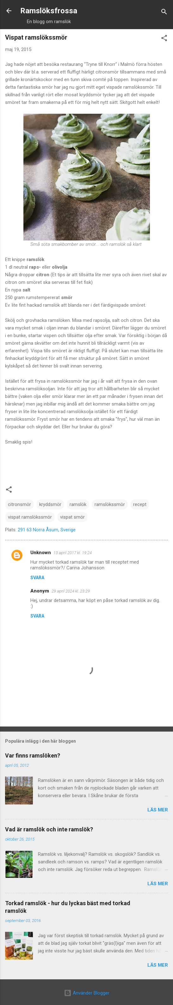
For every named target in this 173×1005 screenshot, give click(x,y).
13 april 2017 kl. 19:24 (72, 552)
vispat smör (72, 517)
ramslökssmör (110, 504)
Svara (37, 577)
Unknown (40, 552)
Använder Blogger (86, 993)
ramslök (78, 504)
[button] (164, 39)
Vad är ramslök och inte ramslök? (49, 829)
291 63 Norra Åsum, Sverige (47, 530)
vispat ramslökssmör (30, 517)
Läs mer (157, 810)
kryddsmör (50, 504)
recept (139, 504)
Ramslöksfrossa (48, 10)
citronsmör (19, 504)
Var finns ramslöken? (32, 755)
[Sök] (164, 12)
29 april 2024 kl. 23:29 (71, 591)
